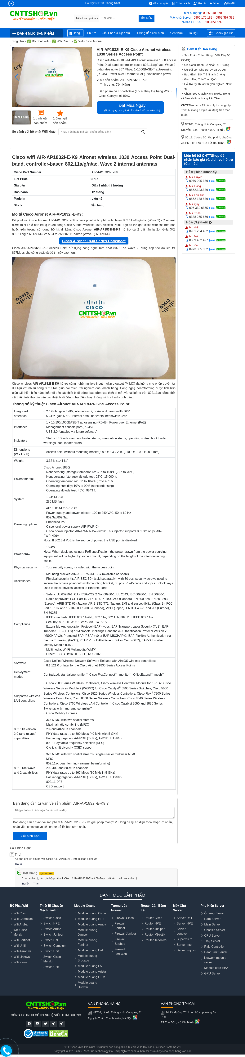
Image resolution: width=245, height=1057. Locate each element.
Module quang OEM (91, 977)
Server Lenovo (182, 931)
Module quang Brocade (87, 958)
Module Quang (85, 905)
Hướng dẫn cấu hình (150, 33)
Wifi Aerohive (22, 951)
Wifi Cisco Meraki (20, 932)
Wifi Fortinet (22, 940)
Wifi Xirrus (21, 962)
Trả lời (18, 864)
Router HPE (153, 923)
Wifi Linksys (22, 956)
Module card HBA (216, 968)
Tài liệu (195, 33)
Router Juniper (155, 929)
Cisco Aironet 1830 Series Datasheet (94, 241)
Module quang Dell (90, 950)
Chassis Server (214, 930)
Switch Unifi (51, 951)
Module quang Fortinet (87, 942)
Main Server (212, 924)
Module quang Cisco (92, 913)
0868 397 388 (225, 17)
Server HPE (185, 923)
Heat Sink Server (215, 952)
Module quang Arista (92, 971)
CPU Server (212, 935)
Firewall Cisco (124, 918)
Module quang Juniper (87, 932)
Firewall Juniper (125, 933)
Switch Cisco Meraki (52, 959)
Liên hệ (200, 3)
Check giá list (221, 33)
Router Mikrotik (155, 934)
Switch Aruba (52, 929)
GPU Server (212, 973)
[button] (87, 77)
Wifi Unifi (20, 945)
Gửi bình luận (30, 836)
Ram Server (212, 918)
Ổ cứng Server (214, 913)
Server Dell (184, 918)
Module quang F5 (90, 966)
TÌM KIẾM (146, 18)
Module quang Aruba (92, 924)
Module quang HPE (91, 918)
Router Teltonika (156, 940)
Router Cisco (153, 918)
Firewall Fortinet (120, 926)
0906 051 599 (213, 22)
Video (214, 3)
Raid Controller (214, 946)
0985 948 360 (212, 13)
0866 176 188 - (204, 17)
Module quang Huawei (87, 985)
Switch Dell (51, 940)
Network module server (215, 960)
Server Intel (184, 944)
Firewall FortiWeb (120, 952)
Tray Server (212, 941)
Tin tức (91, 33)
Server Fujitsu (186, 950)
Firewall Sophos (120, 941)
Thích (36, 883)
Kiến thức (176, 33)
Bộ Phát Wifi (19, 905)
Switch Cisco (52, 918)
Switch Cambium (54, 945)
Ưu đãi (229, 3)
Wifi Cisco (20, 913)
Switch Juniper (53, 934)
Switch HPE (51, 923)
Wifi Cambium (23, 918)
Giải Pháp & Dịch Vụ (116, 33)
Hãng (75, 33)
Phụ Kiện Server (212, 905)
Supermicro (184, 939)
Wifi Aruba (21, 924)
